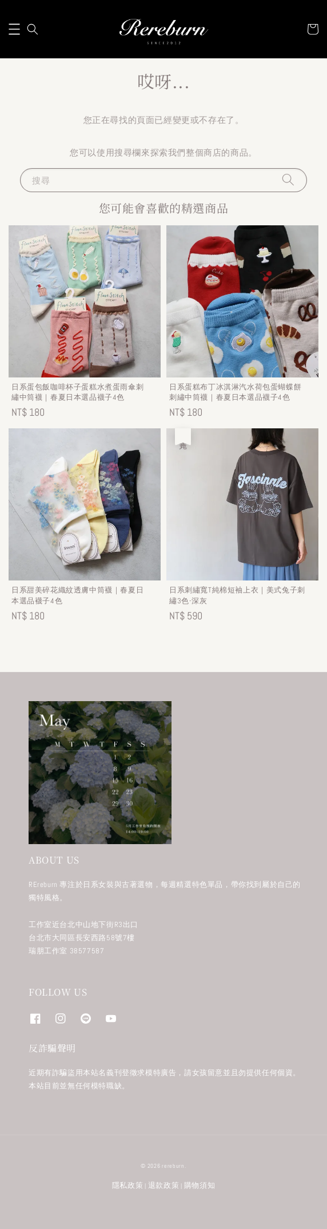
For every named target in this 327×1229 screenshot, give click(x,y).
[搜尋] (288, 180)
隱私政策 (127, 1185)
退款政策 (164, 1185)
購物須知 (200, 1185)
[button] (14, 29)
